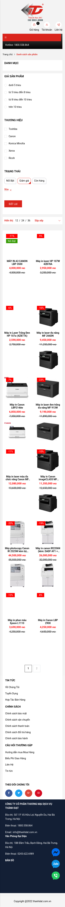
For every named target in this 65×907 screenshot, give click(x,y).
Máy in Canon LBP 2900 (48, 622)
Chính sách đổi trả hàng (18, 732)
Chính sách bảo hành (16, 738)
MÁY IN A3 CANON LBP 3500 (17, 262)
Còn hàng (39, 180)
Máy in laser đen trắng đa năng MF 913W (48, 406)
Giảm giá (24, 180)
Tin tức (9, 770)
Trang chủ (7, 54)
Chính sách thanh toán (17, 726)
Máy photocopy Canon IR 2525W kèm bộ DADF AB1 (17, 550)
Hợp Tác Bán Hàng (15, 699)
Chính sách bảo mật (16, 713)
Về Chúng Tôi (12, 687)
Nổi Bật (10, 180)
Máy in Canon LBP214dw (17, 406)
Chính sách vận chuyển (17, 719)
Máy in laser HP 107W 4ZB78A (48, 262)
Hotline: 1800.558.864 (17, 45)
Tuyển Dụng (11, 693)
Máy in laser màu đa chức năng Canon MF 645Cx (17, 478)
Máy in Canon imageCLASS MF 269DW (48, 478)
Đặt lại (13, 204)
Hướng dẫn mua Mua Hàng (19, 752)
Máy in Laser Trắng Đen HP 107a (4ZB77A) (17, 334)
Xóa (6, 189)
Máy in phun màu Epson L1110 (17, 622)
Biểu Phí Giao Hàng (15, 758)
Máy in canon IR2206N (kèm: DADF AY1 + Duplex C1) (48, 550)
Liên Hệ (9, 764)
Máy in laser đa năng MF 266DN (48, 334)
